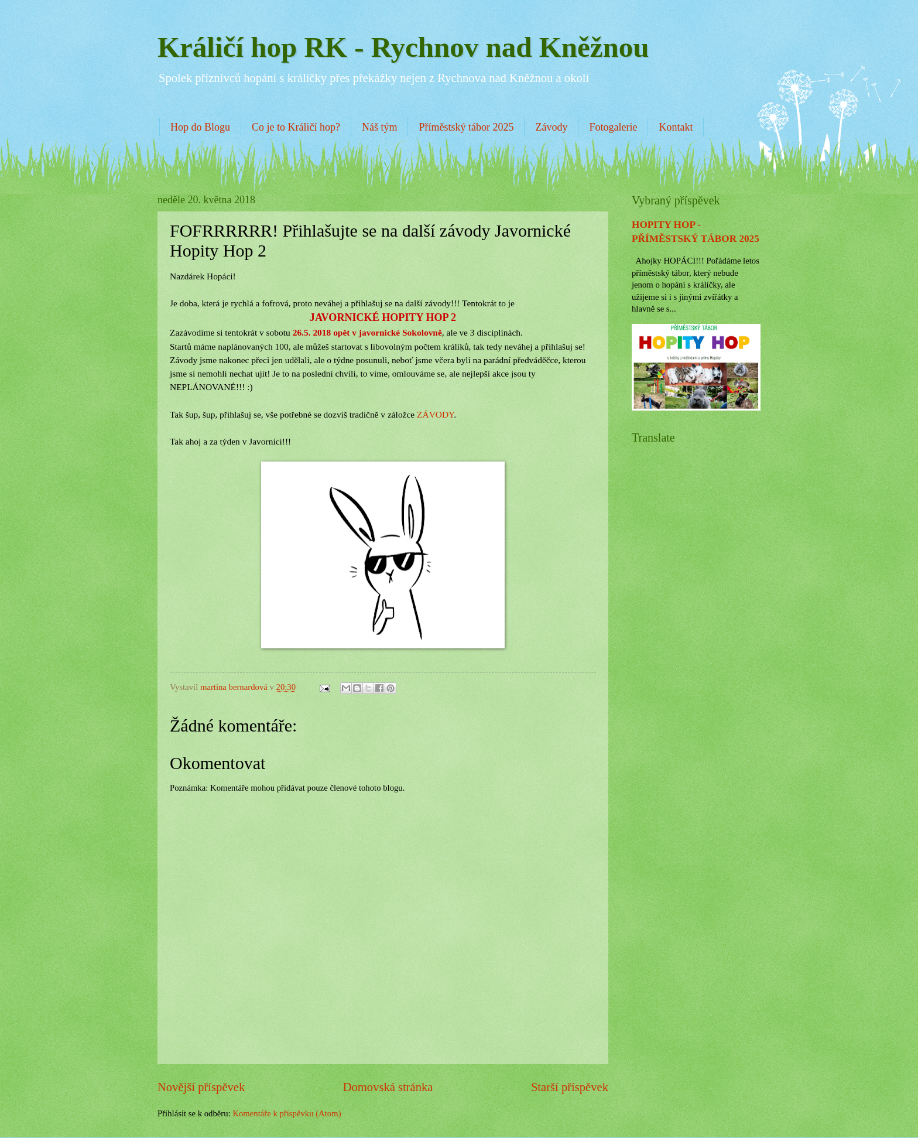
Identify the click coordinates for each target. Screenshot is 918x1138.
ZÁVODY (435, 414)
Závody (551, 127)
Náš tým (380, 127)
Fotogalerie (613, 127)
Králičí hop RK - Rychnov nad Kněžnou (403, 47)
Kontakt (676, 127)
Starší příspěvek (569, 1087)
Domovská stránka (388, 1087)
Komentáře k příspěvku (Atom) (286, 1113)
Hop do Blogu (200, 127)
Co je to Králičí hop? (296, 127)
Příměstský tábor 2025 (466, 127)
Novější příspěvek (201, 1087)
